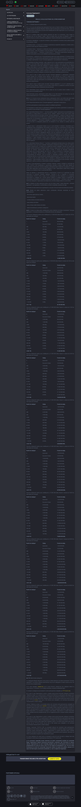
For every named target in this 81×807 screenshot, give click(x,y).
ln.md (68, 691)
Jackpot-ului (40, 686)
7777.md (65, 691)
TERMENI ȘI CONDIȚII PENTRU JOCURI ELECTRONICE (14, 31)
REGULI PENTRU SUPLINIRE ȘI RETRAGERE (14, 35)
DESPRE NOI (10, 12)
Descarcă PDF (30, 16)
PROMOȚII (9, 39)
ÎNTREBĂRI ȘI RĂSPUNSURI (13, 18)
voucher (44, 706)
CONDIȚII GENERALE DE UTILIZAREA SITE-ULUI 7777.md (14, 22)
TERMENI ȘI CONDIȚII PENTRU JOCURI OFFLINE (14, 26)
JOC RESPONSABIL (11, 15)
